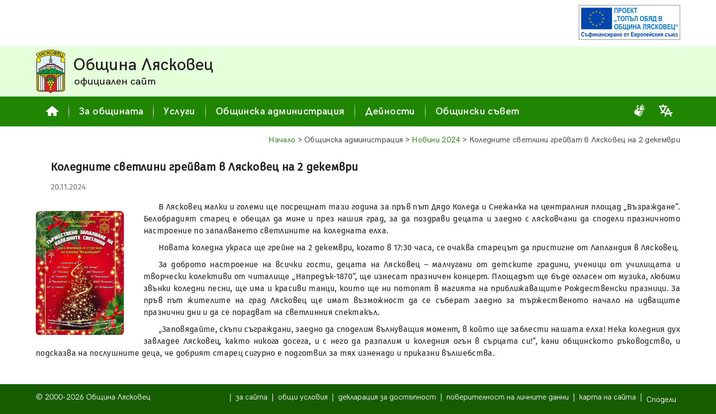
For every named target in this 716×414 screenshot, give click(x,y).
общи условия (303, 397)
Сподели (661, 400)
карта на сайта (607, 397)
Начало (281, 140)
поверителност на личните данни (508, 397)
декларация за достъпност (387, 397)
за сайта (252, 397)
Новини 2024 (436, 140)
